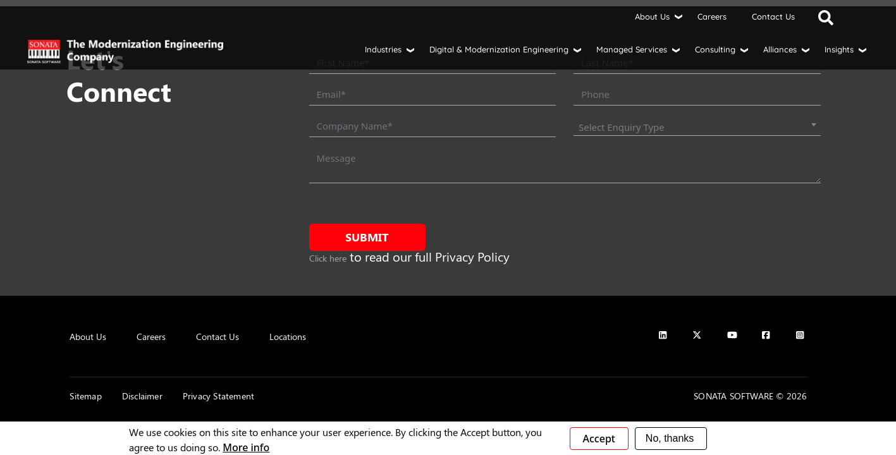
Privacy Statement (218, 396)
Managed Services (631, 49)
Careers (712, 16)
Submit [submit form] (367, 236)
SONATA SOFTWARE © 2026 (750, 396)
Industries (383, 49)
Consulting (715, 49)
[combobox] (697, 127)
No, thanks (670, 438)
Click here (328, 258)
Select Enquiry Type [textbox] (621, 127)
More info (246, 447)
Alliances (780, 49)
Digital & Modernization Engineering (498, 49)
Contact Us (773, 16)
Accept (599, 439)
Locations (287, 337)
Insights (839, 49)
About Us (652, 16)
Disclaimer (142, 396)
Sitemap (85, 396)
